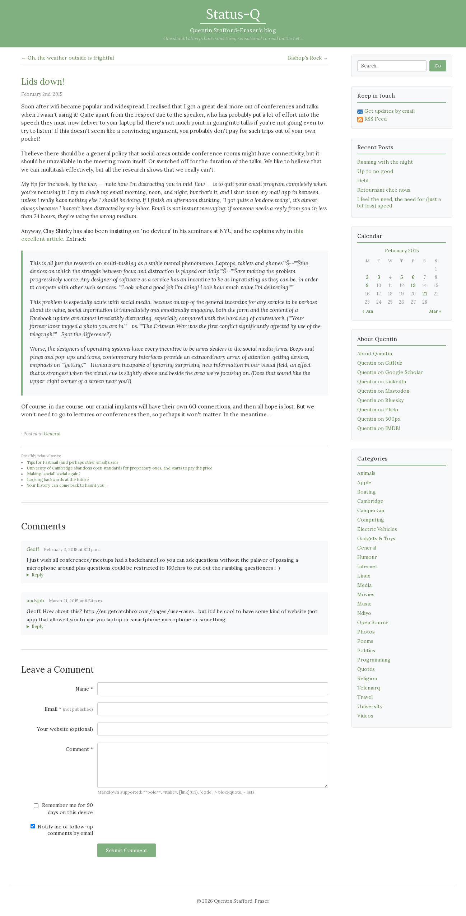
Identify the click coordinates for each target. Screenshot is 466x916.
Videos (365, 715)
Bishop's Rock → (308, 58)
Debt (363, 180)
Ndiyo (364, 613)
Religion (367, 678)
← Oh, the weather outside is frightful (67, 58)
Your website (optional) (65, 729)
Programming (374, 659)
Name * (84, 689)
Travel (365, 697)
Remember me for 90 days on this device (63, 808)
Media (364, 585)
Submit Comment (126, 850)
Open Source (372, 622)
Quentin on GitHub (379, 363)
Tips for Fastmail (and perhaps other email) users (72, 462)
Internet (367, 566)
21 (424, 294)
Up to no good (375, 171)
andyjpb (35, 601)
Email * (69, 709)
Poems (365, 641)
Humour (367, 557)
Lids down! (42, 81)
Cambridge (370, 501)
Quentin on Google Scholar (390, 372)
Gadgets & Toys (376, 538)
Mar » (435, 311)
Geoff (33, 549)
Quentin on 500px (378, 419)
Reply (37, 575)
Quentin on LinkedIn (381, 381)
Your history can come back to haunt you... (67, 485)
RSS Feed (372, 119)
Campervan (370, 510)
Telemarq (368, 687)
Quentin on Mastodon (383, 391)
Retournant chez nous (383, 190)
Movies (365, 594)
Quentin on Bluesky (380, 400)
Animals (366, 473)
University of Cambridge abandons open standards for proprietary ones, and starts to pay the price (119, 468)
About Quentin (374, 353)
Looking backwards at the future (58, 479)
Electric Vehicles (377, 529)
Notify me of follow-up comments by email (62, 829)
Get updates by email (386, 111)
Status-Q (233, 14)
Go (438, 66)
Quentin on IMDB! (378, 428)
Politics (366, 650)
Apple (364, 482)
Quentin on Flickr (378, 409)
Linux (363, 575)
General (52, 434)
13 (413, 285)
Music (364, 603)
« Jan (367, 311)
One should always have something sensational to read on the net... (233, 39)
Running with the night (385, 162)
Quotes (366, 669)
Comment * (79, 749)
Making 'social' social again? (53, 473)
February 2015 (402, 250)
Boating (366, 492)
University (369, 706)
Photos (366, 631)
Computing (370, 520)
